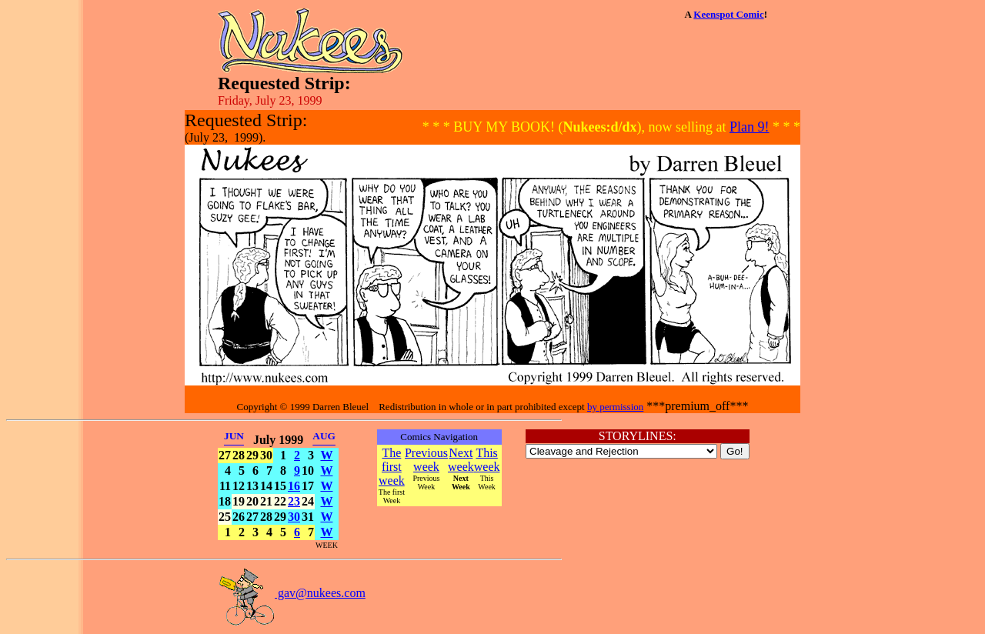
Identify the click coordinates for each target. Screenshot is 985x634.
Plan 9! (750, 127)
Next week (461, 459)
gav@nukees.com (292, 592)
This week (487, 459)
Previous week (426, 459)
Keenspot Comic (728, 14)
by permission (615, 406)
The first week (392, 466)
